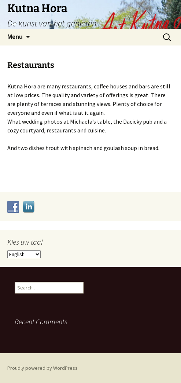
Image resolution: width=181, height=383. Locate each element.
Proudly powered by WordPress (42, 368)
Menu (15, 37)
